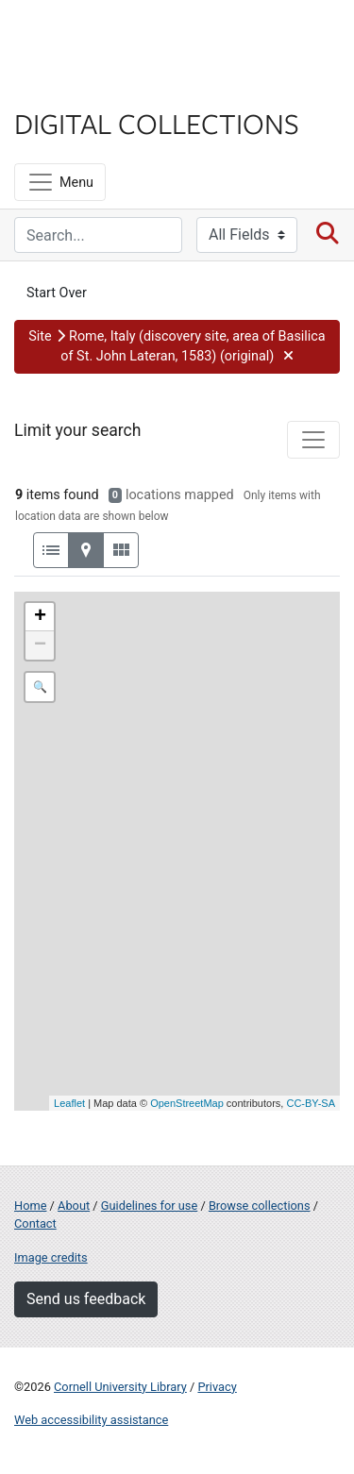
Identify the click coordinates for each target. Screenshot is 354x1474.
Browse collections (260, 1205)
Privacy (216, 1387)
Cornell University (108, 36)
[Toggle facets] (313, 440)
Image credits (51, 1257)
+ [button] (40, 617)
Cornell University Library (120, 1387)
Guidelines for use (149, 1205)
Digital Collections (156, 123)
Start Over (56, 293)
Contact (35, 1223)
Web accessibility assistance (91, 1420)
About (74, 1205)
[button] (177, 347)
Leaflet (69, 1103)
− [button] (40, 645)
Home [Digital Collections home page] (30, 1205)
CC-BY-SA (310, 1103)
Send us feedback (85, 1299)
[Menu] (60, 182)
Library (70, 86)
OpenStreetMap (187, 1103)
